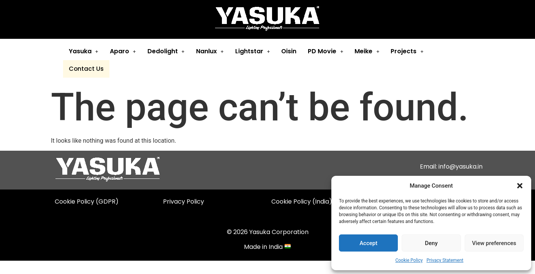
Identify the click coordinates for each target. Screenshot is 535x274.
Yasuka (82, 51)
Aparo (122, 51)
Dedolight (165, 51)
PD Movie (324, 51)
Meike (365, 51)
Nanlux (209, 51)
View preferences (494, 243)
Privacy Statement (444, 260)
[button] (520, 186)
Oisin (287, 51)
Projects (405, 51)
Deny (431, 243)
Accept (368, 243)
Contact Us (450, 52)
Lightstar (251, 51)
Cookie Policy (409, 260)
